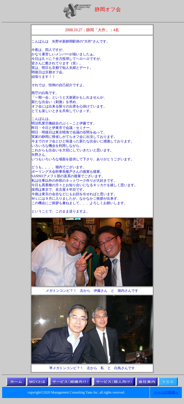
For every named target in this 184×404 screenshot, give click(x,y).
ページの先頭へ (165, 392)
